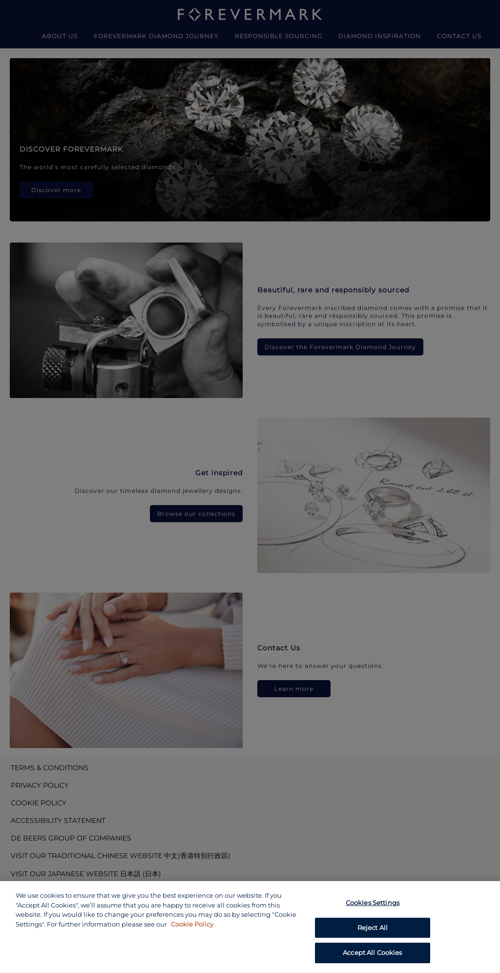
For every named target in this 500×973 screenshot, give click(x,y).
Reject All (372, 927)
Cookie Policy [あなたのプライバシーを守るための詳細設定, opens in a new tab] (192, 924)
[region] (250, 927)
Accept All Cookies (372, 952)
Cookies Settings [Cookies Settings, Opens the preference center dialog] (372, 903)
